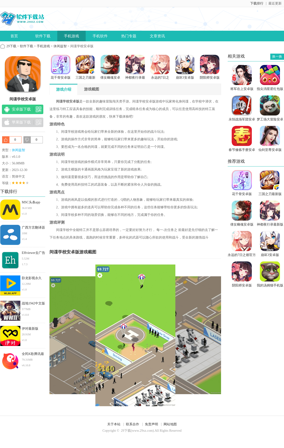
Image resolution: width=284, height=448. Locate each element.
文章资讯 (157, 36)
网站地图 (170, 424)
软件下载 (42, 36)
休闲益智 (60, 46)
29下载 (11, 46)
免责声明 (151, 424)
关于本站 (113, 424)
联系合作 (132, 424)
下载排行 (256, 3)
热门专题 (128, 36)
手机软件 (100, 36)
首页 (14, 36)
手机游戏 (71, 36)
